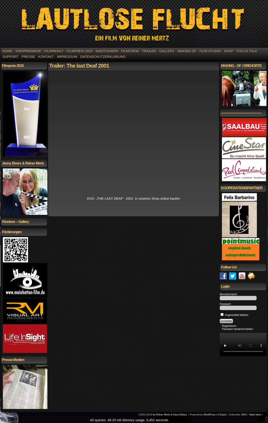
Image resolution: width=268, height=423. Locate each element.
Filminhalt (53, 51)
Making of (187, 51)
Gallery (167, 51)
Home (7, 51)
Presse (28, 56)
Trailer (149, 51)
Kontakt (46, 56)
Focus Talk (247, 51)
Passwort (225, 304)
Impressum (67, 56)
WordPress (209, 414)
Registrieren (229, 326)
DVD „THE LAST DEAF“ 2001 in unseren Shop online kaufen (133, 198)
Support (10, 56)
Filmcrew (130, 51)
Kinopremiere (28, 51)
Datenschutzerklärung (103, 56)
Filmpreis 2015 (80, 51)
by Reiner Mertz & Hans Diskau (170, 414)
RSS (244, 414)
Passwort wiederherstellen (237, 329)
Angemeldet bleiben (234, 315)
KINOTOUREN (107, 51)
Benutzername (228, 294)
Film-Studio (210, 51)
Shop (228, 51)
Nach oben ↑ (256, 414)
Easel (223, 414)
